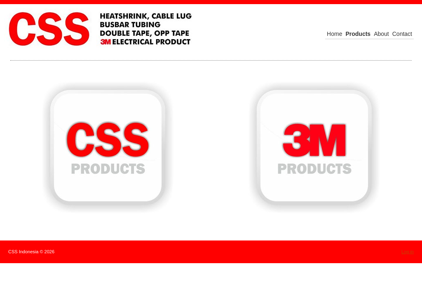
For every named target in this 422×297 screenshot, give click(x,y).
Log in (407, 251)
